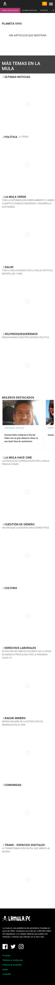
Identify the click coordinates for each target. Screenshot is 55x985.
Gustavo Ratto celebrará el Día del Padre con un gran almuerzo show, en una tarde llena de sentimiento (21, 438)
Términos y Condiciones (13, 960)
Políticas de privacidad (12, 965)
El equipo (6, 955)
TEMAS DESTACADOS (10, 10)
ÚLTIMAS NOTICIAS (29, 10)
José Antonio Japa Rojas (14, 428)
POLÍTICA (44, 10)
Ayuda (5, 969)
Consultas (7, 974)
